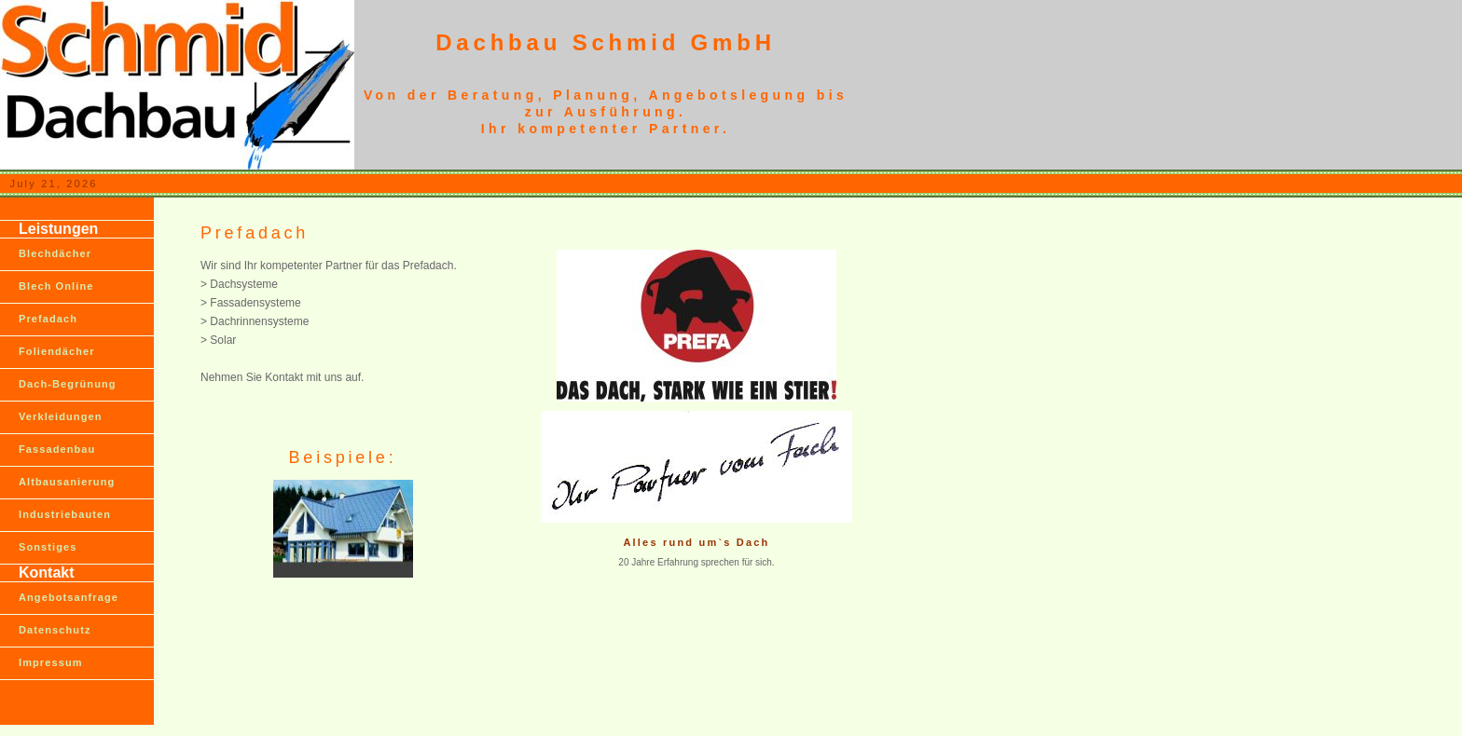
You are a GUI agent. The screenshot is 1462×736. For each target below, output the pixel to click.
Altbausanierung (67, 481)
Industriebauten (65, 514)
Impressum (51, 662)
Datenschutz (55, 629)
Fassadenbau (57, 449)
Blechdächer (55, 253)
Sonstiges (47, 546)
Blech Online (56, 286)
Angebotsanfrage (68, 597)
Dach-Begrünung (68, 383)
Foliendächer (57, 351)
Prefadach (48, 318)
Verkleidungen (61, 416)
